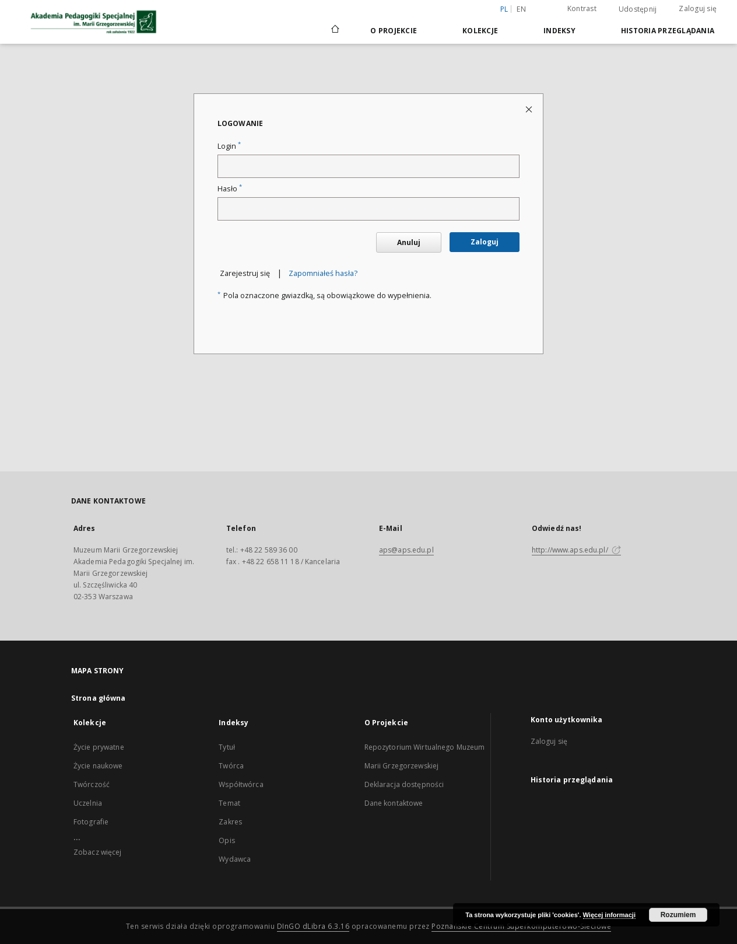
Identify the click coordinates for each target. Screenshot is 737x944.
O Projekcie (393, 31)
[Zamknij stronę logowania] (529, 108)
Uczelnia (87, 803)
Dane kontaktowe (393, 803)
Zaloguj (485, 242)
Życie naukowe (98, 766)
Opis (226, 840)
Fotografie (90, 822)
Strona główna (98, 698)
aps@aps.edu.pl (406, 550)
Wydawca (235, 859)
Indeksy (559, 31)
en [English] (521, 9)
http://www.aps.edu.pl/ (576, 550)
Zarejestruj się (245, 273)
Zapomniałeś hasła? (323, 273)
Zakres (230, 822)
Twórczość (91, 784)
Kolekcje (480, 31)
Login (229, 146)
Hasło (229, 189)
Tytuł (227, 747)
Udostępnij (638, 9)
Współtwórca (241, 784)
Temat (229, 803)
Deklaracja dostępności (404, 784)
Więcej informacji (609, 914)
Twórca (231, 766)
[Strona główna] (334, 30)
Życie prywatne (98, 747)
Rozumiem (678, 915)
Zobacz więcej (97, 852)
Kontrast (581, 8)
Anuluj (408, 242)
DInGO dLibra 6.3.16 (313, 926)
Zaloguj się (698, 8)
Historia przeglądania (667, 31)
